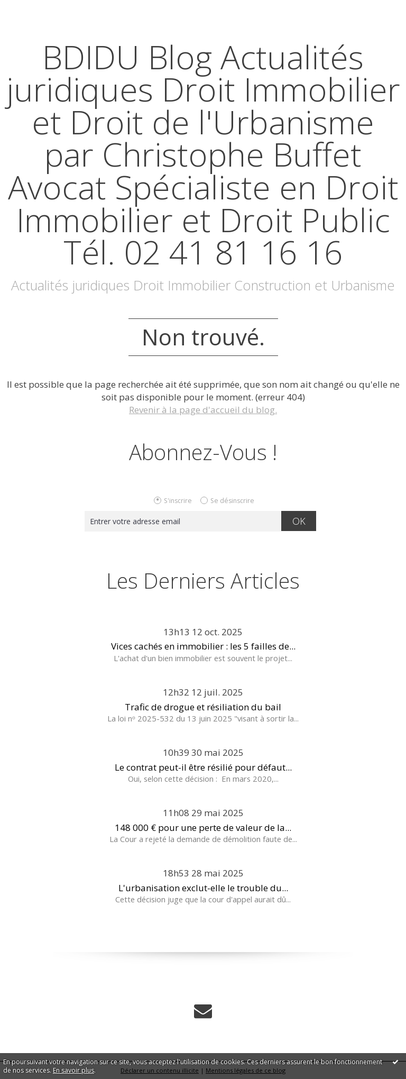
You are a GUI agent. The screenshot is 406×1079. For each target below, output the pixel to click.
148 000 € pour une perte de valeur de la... (203, 827)
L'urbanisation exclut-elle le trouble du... (203, 888)
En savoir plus (73, 1070)
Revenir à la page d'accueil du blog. (203, 410)
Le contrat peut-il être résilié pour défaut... (203, 767)
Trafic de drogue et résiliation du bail (203, 707)
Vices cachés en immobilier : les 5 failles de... (203, 646)
